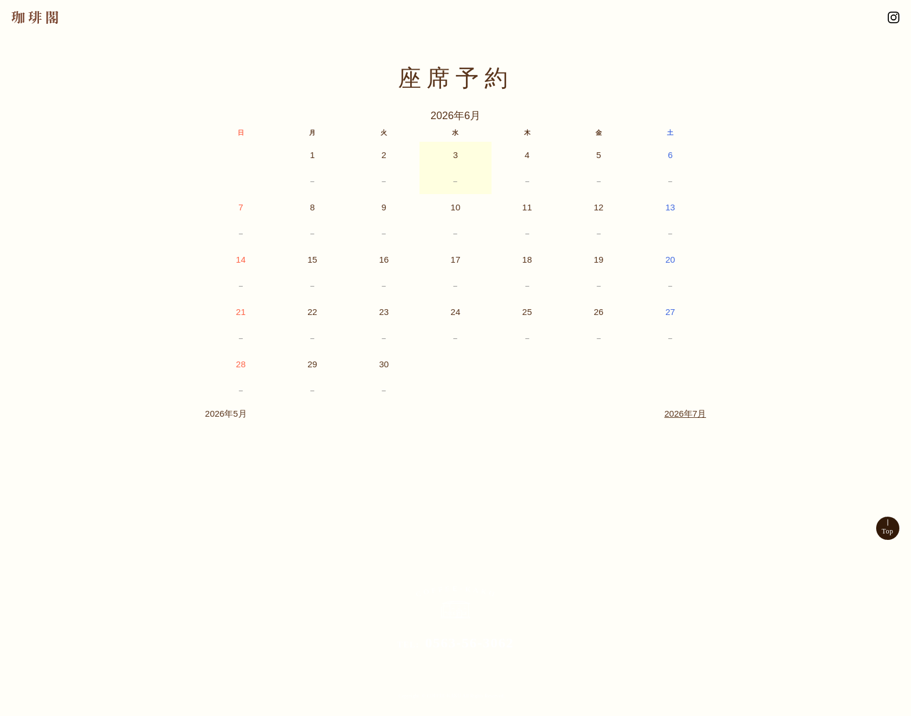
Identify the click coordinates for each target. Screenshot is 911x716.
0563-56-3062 (469, 643)
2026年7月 (685, 413)
